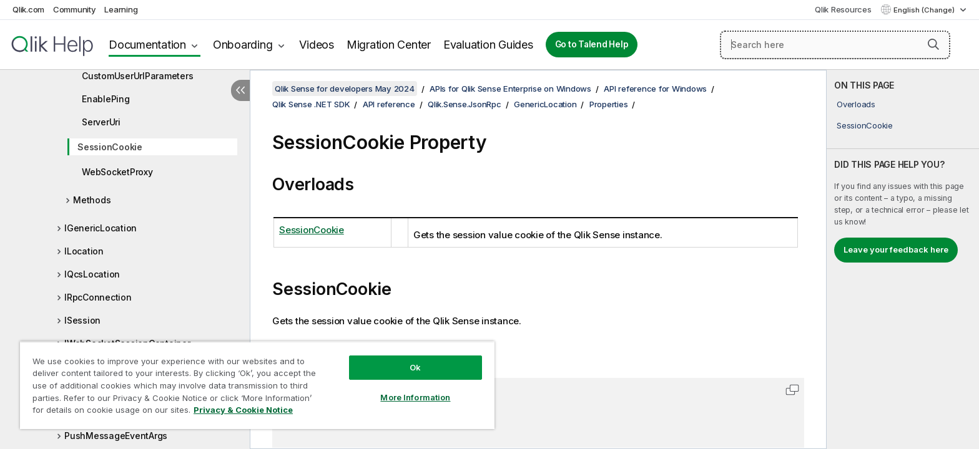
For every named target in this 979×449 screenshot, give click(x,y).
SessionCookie (109, 147)
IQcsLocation (92, 274)
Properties (608, 104)
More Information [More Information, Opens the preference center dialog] (415, 397)
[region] (257, 385)
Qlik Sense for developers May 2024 (345, 89)
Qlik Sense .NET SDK (311, 104)
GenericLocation (545, 104)
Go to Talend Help (592, 44)
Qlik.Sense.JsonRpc (464, 104)
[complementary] (903, 259)
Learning (120, 9)
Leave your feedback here (896, 249)
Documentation (147, 44)
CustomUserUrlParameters (137, 75)
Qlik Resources (843, 9)
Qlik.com (28, 9)
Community (74, 9)
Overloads (856, 104)
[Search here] (835, 45)
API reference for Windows (655, 89)
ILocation (84, 251)
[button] (933, 44)
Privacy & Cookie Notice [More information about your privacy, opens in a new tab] (243, 410)
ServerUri (101, 122)
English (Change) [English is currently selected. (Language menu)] (925, 10)
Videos (316, 44)
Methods (92, 200)
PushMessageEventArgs (115, 435)
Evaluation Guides (488, 44)
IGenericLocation (100, 228)
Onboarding (243, 44)
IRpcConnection (98, 297)
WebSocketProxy (117, 172)
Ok (415, 367)
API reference (389, 104)
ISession (82, 320)
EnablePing (106, 99)
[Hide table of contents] (240, 90)
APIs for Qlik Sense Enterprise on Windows (510, 89)
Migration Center (389, 44)
